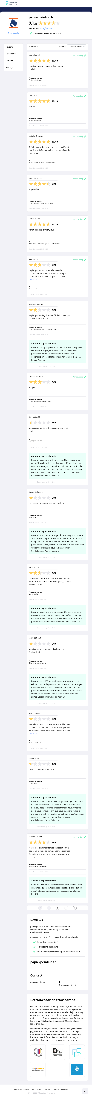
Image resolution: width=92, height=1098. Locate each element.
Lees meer (33, 279)
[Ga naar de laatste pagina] (75, 908)
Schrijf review (46, 28)
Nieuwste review (77, 46)
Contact (47, 1089)
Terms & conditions (60, 1089)
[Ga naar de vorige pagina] (49, 908)
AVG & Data (36, 1089)
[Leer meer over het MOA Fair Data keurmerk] (57, 1052)
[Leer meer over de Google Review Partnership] (38, 1069)
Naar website (13, 33)
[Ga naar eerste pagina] (40, 908)
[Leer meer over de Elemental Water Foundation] (77, 1069)
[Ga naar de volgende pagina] (66, 908)
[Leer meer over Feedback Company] (77, 1052)
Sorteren (62, 46)
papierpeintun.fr (41, 17)
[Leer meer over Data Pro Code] (38, 1052)
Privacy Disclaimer (21, 1089)
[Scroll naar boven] (85, 1091)
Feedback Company (47, 1093)
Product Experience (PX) (56, 1021)
